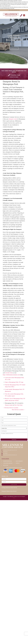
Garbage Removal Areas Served (9, 487)
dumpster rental (13, 119)
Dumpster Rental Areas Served (9, 491)
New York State (18, 405)
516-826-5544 (8, 373)
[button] (24, 15)
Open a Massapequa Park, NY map (14, 382)
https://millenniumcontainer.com (11, 374)
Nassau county (9, 405)
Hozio (14, 497)
